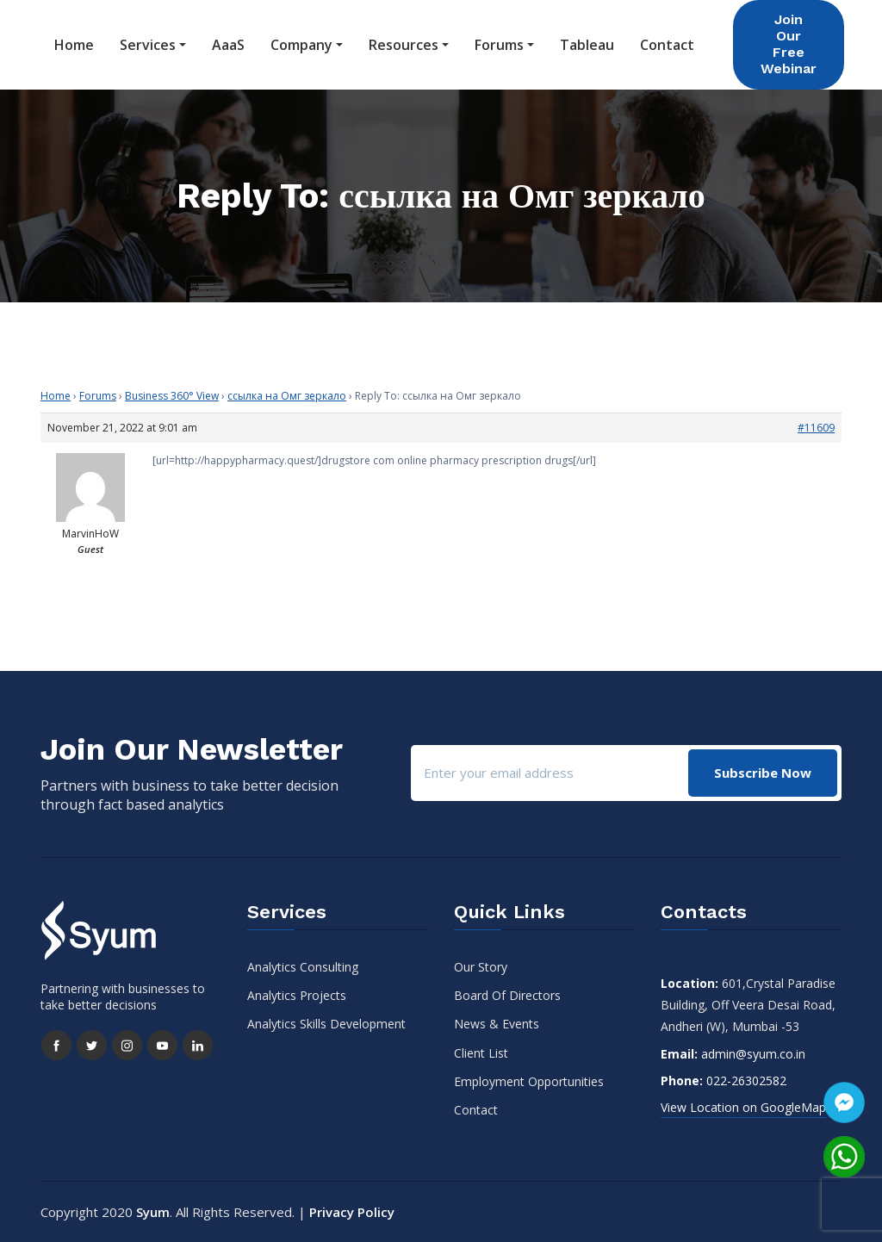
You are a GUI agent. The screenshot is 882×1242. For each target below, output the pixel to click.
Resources (403, 44)
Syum (153, 1211)
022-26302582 (746, 1080)
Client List (481, 1053)
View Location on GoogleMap (743, 1107)
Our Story (480, 967)
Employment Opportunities (529, 1081)
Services (148, 44)
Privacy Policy (351, 1211)
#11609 (816, 427)
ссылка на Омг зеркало (286, 395)
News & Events (496, 1023)
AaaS (228, 44)
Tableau (587, 44)
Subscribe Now (762, 772)
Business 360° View (172, 395)
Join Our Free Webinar (789, 44)
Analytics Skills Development (326, 1023)
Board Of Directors (507, 995)
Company (301, 44)
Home (74, 44)
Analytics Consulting (302, 967)
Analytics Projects (296, 995)
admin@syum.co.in (753, 1054)
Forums (499, 44)
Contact (667, 44)
